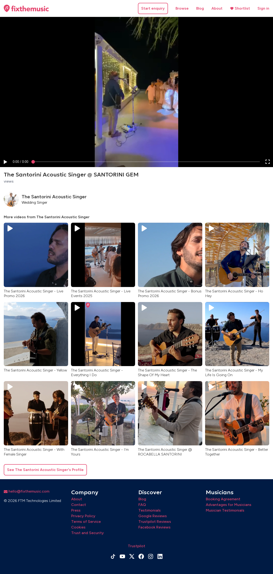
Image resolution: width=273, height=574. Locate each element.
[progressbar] (20, 162)
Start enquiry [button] (153, 8)
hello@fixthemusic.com (26, 491)
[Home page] (26, 8)
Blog (200, 8)
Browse (182, 8)
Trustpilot (136, 546)
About (216, 8)
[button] (5, 162)
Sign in (263, 8)
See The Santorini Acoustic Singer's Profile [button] (45, 469)
